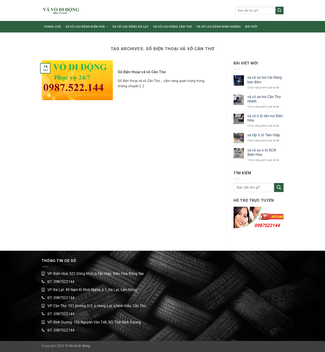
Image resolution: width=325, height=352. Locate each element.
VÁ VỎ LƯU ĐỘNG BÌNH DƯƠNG (218, 26)
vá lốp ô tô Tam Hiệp (263, 135)
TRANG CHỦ (52, 26)
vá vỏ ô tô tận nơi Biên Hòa (265, 118)
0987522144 (267, 225)
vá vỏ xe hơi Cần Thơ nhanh (264, 99)
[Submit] (279, 11)
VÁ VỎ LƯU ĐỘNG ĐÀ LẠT (130, 26)
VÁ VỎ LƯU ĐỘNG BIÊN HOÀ (86, 26)
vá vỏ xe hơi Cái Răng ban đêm (264, 79)
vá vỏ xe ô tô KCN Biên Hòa (261, 152)
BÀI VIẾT (251, 26)
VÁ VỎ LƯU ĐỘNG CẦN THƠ (172, 26)
